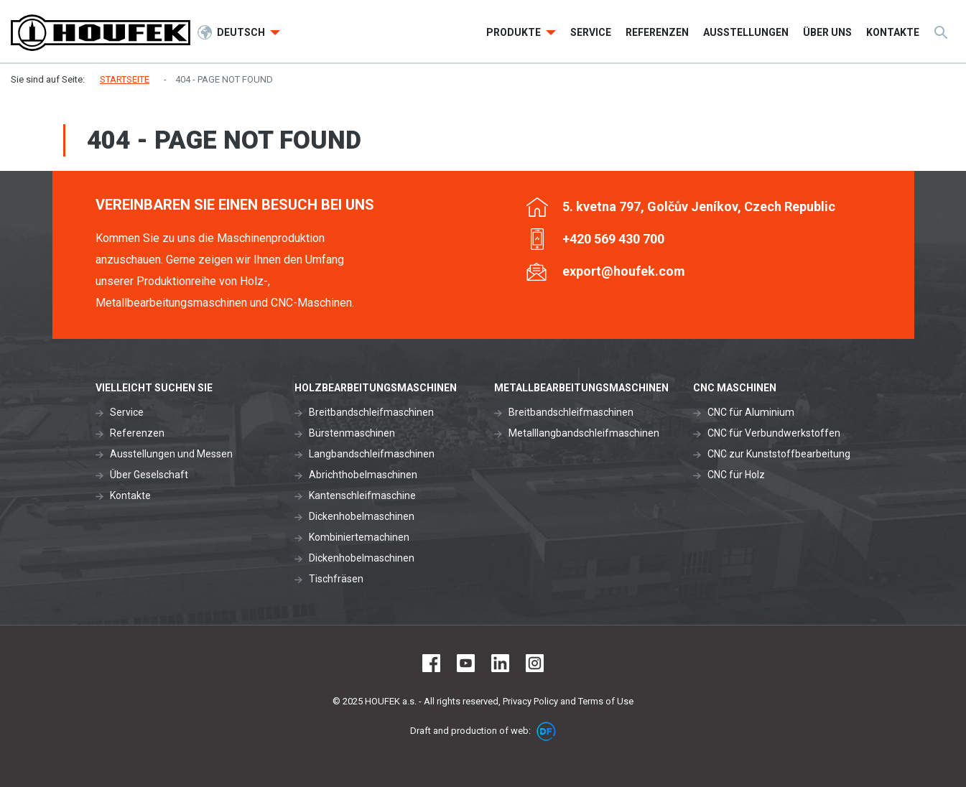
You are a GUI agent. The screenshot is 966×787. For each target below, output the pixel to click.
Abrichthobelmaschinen (363, 474)
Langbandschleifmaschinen (372, 454)
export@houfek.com (623, 271)
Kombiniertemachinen (359, 537)
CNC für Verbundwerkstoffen (773, 433)
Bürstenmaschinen (352, 433)
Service (127, 412)
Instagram (535, 663)
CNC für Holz (736, 474)
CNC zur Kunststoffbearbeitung (778, 454)
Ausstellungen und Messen (171, 454)
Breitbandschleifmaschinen (371, 412)
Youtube (466, 663)
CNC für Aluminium (750, 412)
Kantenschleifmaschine (362, 495)
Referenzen (137, 433)
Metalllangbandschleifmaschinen (583, 433)
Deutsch (242, 32)
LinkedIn (500, 663)
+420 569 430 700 (613, 238)
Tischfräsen (336, 579)
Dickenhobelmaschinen (361, 516)
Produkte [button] (514, 32)
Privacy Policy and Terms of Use (568, 701)
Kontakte (130, 495)
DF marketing (546, 731)
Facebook (431, 663)
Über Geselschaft (149, 474)
